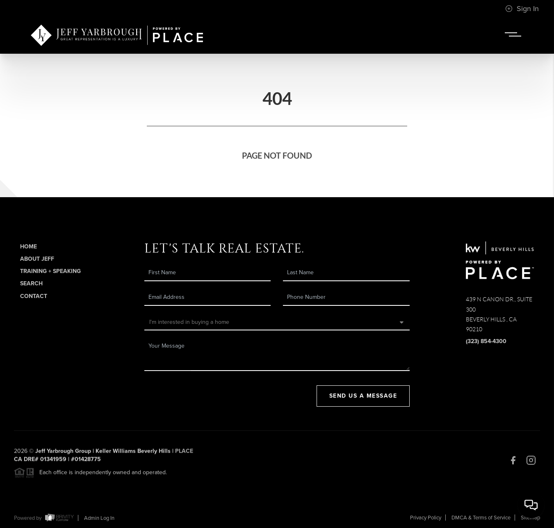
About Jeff (37, 258)
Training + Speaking (50, 271)
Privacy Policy (425, 517)
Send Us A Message (363, 395)
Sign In (522, 9)
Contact (33, 296)
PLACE (184, 454)
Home (28, 246)
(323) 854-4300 (486, 341)
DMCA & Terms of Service (481, 517)
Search (31, 283)
